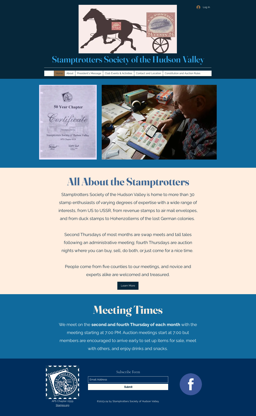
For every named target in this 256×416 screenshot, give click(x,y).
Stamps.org (62, 405)
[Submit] (128, 387)
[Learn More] (127, 286)
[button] (159, 122)
